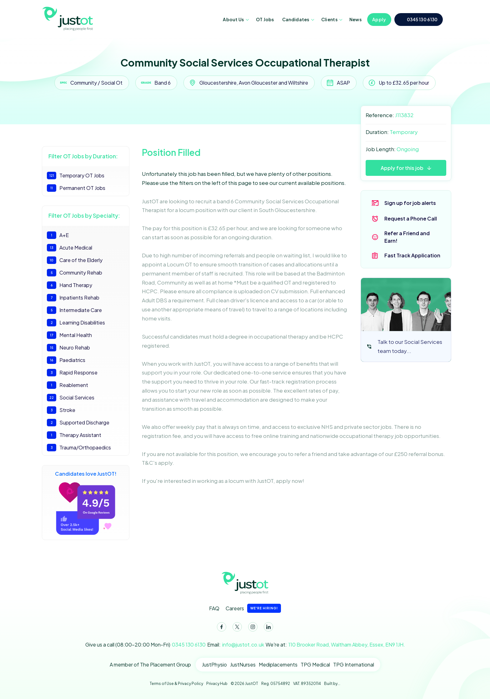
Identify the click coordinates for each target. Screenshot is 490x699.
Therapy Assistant (74, 435)
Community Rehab (74, 272)
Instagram (251, 628)
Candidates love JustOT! (85, 502)
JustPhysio (214, 664)
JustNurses (243, 664)
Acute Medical (69, 247)
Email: (235, 644)
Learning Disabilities (76, 322)
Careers (253, 608)
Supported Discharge (78, 422)
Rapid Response (72, 372)
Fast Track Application (412, 255)
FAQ (214, 608)
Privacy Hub (217, 683)
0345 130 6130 (422, 19)
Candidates (295, 19)
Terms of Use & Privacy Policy (176, 683)
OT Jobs (265, 19)
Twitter (235, 628)
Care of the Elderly (74, 260)
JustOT (68, 18)
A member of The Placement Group (150, 664)
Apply (379, 19)
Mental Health (69, 335)
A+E (58, 235)
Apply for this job (402, 168)
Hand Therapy (69, 285)
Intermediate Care (74, 310)
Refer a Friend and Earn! (407, 237)
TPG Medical (315, 664)
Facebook (220, 628)
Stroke (61, 410)
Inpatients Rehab (73, 297)
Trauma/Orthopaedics (79, 447)
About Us (233, 19)
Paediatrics (66, 360)
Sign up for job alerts (410, 203)
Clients (329, 19)
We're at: (335, 644)
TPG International (353, 664)
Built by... (332, 683)
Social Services (70, 397)
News (355, 19)
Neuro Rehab (68, 347)
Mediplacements (278, 664)
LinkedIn (267, 628)
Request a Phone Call (410, 218)
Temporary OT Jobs (75, 175)
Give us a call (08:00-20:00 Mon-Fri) (145, 644)
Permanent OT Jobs (76, 188)
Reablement (67, 385)
